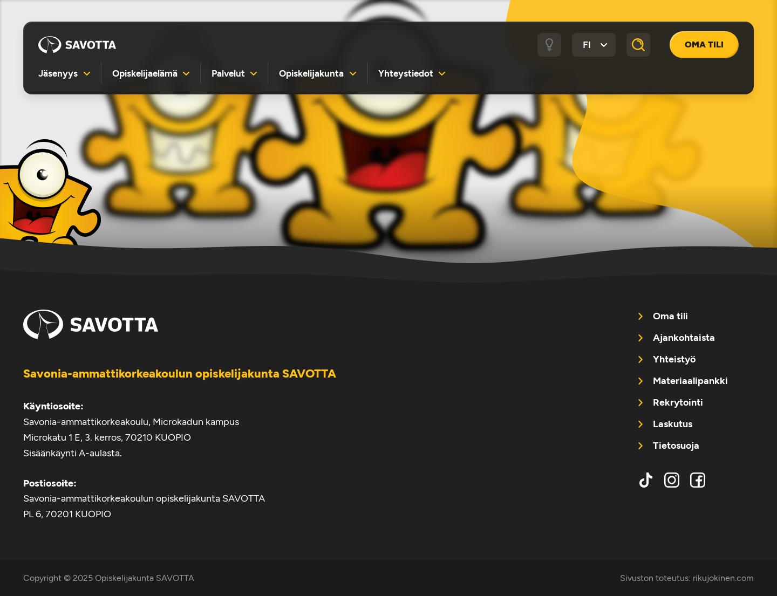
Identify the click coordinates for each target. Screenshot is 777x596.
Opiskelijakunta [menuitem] (311, 73)
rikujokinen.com (723, 578)
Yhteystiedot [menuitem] (405, 73)
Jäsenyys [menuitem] (58, 73)
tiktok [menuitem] (645, 480)
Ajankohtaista (684, 338)
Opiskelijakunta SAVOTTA (77, 44)
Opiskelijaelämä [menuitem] (145, 73)
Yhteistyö (674, 359)
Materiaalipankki (690, 381)
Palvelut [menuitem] (228, 73)
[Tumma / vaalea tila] (549, 45)
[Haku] (638, 45)
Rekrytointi (678, 402)
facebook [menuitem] (697, 480)
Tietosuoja (676, 445)
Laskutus (672, 424)
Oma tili (704, 44)
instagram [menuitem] (671, 480)
